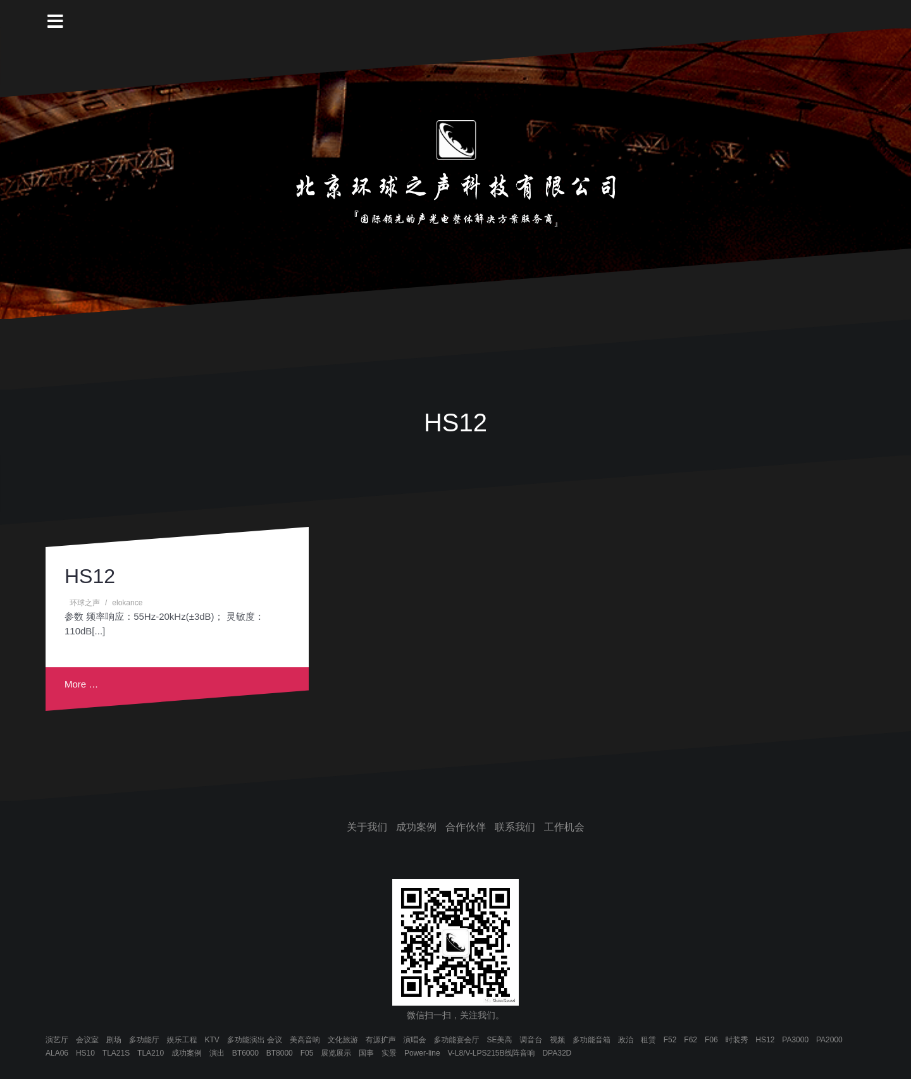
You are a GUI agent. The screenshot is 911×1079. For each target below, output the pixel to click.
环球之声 (85, 602)
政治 (625, 1039)
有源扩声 (381, 1039)
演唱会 (415, 1039)
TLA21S (116, 1053)
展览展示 (336, 1053)
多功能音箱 (591, 1039)
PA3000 (795, 1039)
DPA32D (556, 1053)
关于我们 (367, 827)
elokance (127, 602)
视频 (557, 1039)
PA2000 (829, 1039)
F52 (670, 1039)
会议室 (87, 1039)
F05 (307, 1053)
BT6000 (245, 1053)
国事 (366, 1053)
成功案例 (416, 827)
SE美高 (499, 1039)
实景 (389, 1053)
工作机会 (564, 827)
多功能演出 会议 (254, 1039)
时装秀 (736, 1039)
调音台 (530, 1039)
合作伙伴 (465, 827)
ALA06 (57, 1053)
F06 (711, 1039)
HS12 (90, 576)
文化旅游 (343, 1039)
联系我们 (515, 827)
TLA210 (150, 1053)
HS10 (85, 1053)
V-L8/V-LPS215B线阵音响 (491, 1053)
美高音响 (305, 1039)
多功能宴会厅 (456, 1039)
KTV (211, 1039)
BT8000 (279, 1053)
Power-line (422, 1053)
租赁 (648, 1039)
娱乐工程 (182, 1039)
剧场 (113, 1039)
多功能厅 (144, 1039)
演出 (217, 1053)
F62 (690, 1039)
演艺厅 (57, 1039)
